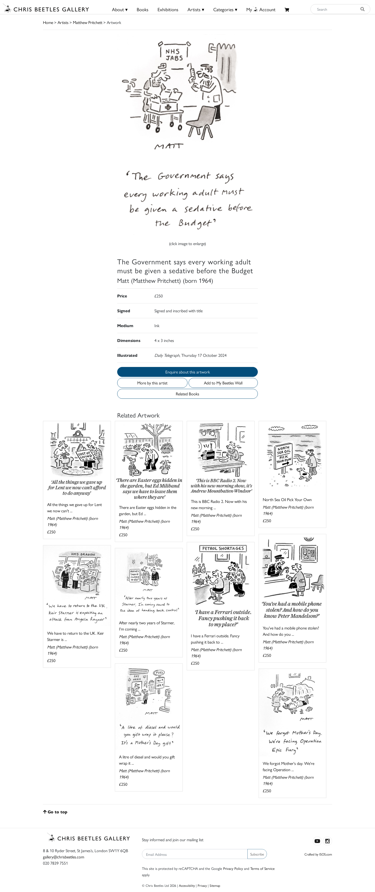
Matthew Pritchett (87, 22)
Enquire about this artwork (187, 372)
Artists (63, 22)
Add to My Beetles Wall (223, 383)
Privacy (202, 885)
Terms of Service (262, 868)
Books (142, 9)
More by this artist (152, 383)
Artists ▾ (196, 9)
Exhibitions (168, 9)
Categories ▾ (225, 9)
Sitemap (215, 885)
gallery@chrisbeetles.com (63, 857)
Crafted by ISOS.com (318, 854)
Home (48, 22)
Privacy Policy (233, 868)
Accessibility (187, 885)
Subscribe (257, 854)
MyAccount (261, 9)
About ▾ (120, 9)
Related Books (187, 394)
